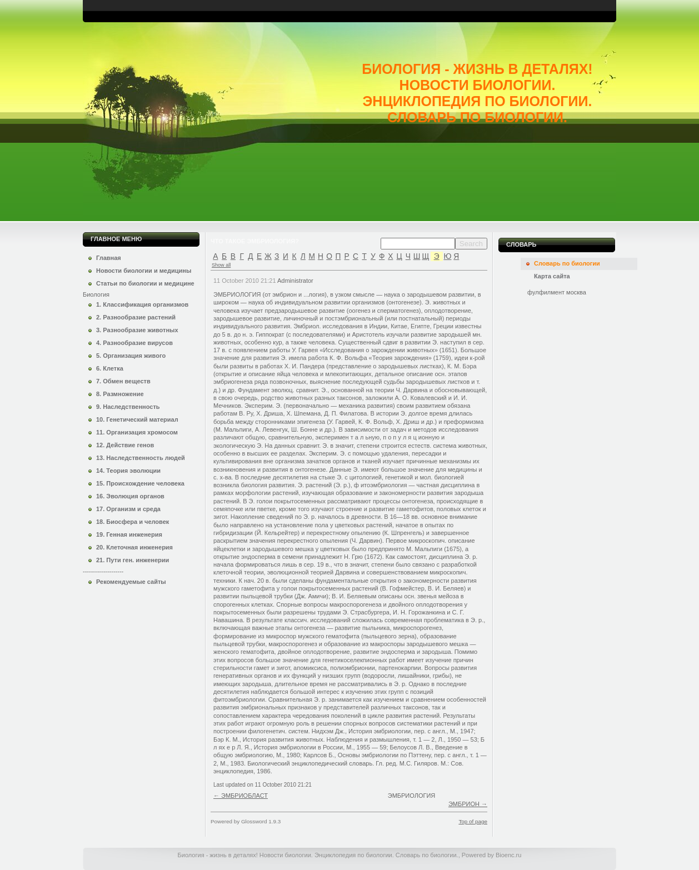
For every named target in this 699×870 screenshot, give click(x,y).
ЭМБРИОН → (467, 804)
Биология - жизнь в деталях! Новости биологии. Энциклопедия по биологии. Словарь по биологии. (477, 93)
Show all (221, 265)
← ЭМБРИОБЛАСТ (240, 795)
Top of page (472, 821)
